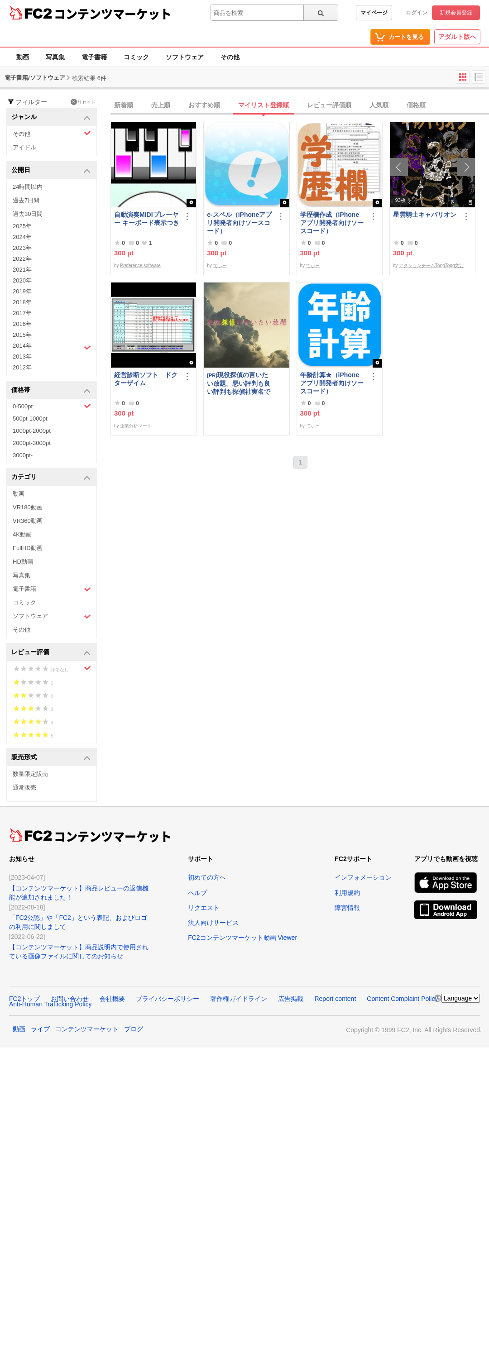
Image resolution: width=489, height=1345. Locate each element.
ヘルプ (197, 892)
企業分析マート (136, 425)
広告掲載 (290, 998)
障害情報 (347, 907)
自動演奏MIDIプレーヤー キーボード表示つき (146, 218)
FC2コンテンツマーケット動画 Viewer (242, 937)
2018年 (22, 302)
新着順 (123, 105)
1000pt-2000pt (32, 430)
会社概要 (112, 998)
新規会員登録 (456, 13)
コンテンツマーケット (113, 13)
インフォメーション (363, 877)
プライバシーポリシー (167, 998)
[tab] (299, 105)
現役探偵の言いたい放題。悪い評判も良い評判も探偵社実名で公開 (238, 383)
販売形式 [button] (51, 757)
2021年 (22, 269)
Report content (335, 998)
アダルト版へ (457, 36)
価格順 (416, 105)
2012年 (22, 367)
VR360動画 (28, 520)
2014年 (52, 346)
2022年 (22, 258)
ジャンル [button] (51, 117)
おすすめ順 (204, 105)
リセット (83, 102)
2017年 (22, 313)
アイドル (24, 147)
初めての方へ (207, 877)
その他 (230, 57)
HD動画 (23, 561)
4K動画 (22, 534)
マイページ (374, 13)
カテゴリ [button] (51, 477)
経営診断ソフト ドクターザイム (145, 379)
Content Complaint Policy (402, 998)
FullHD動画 (28, 548)
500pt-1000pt (30, 418)
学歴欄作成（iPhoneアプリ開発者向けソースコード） (332, 223)
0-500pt (52, 406)
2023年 (22, 247)
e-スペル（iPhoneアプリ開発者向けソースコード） (239, 223)
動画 (22, 57)
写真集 (55, 57)
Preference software (140, 265)
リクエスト (204, 907)
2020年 (22, 280)
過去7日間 (26, 200)
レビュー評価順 (329, 105)
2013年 (22, 356)
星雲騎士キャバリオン (424, 214)
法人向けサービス (213, 922)
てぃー (220, 265)
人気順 (378, 105)
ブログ (133, 1029)
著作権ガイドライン (238, 998)
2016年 (22, 324)
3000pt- (23, 455)
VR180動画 (28, 507)
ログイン (416, 13)
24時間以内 (28, 186)
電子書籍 (94, 57)
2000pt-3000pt (32, 443)
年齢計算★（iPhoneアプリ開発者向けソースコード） (332, 383)
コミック (136, 57)
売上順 (160, 105)
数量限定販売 (30, 774)
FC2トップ (24, 998)
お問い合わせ (70, 998)
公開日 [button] (51, 170)
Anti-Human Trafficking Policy (50, 1004)
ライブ (40, 1029)
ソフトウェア (185, 57)
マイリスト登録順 (263, 105)
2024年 (22, 237)
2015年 (22, 334)
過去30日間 (28, 214)
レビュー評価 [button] (51, 652)
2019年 (22, 291)
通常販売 (24, 787)
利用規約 (347, 892)
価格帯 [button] (51, 390)
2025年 (22, 226)
